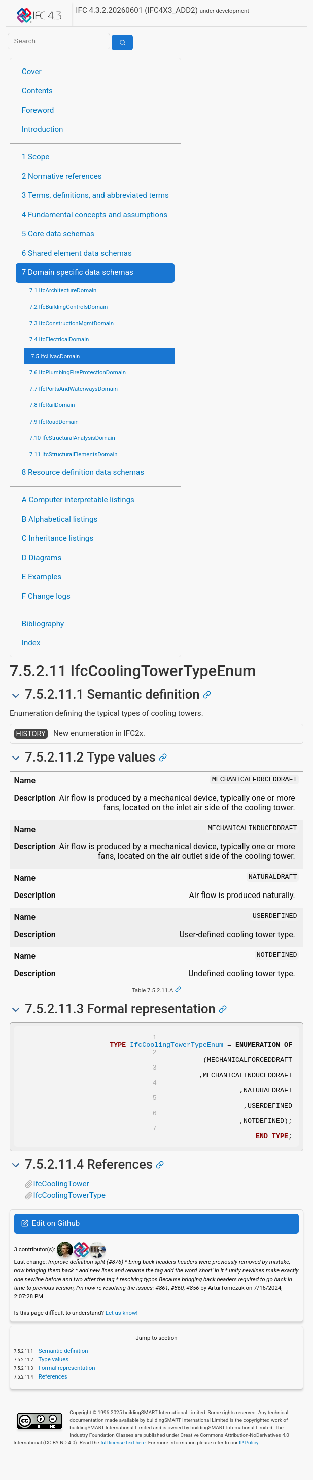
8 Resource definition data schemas (83, 472)
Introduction (42, 129)
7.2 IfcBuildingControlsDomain (68, 307)
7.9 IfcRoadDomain (54, 421)
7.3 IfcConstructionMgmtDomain (71, 323)
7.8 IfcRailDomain (52, 404)
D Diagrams (41, 557)
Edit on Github (50, 1244)
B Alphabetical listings (60, 519)
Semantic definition (62, 1371)
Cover (32, 71)
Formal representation (66, 1389)
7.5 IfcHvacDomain (55, 356)
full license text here (123, 1464)
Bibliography (43, 623)
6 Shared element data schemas (77, 253)
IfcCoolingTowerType (69, 1216)
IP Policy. (249, 1464)
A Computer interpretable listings (78, 499)
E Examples (41, 576)
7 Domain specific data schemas (77, 272)
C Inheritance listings (57, 538)
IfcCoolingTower (61, 1205)
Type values (52, 1380)
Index (31, 642)
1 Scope (36, 156)
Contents (37, 90)
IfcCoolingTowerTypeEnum (176, 1047)
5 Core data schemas (58, 233)
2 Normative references (62, 176)
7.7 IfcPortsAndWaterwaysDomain (73, 388)
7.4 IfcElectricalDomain (59, 339)
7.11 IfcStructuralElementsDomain (73, 454)
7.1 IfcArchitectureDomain (62, 290)
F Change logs (46, 596)
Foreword (38, 110)
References (52, 1397)
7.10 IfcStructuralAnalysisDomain (72, 437)
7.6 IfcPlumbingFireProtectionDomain (77, 372)
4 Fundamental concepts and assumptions (94, 214)
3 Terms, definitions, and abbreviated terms (95, 195)
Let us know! (122, 1333)
